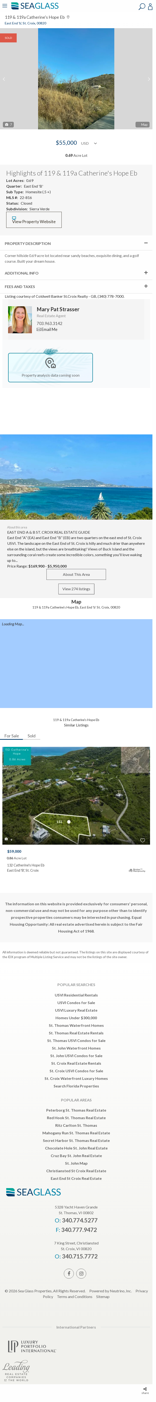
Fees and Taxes (20, 286)
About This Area (76, 574)
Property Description (28, 243)
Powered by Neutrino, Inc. (110, 1291)
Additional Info (22, 273)
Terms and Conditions (74, 1296)
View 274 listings (76, 588)
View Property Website (34, 220)
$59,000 (14, 851)
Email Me (47, 329)
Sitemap (103, 1296)
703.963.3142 (49, 323)
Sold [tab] (31, 735)
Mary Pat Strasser (58, 309)
